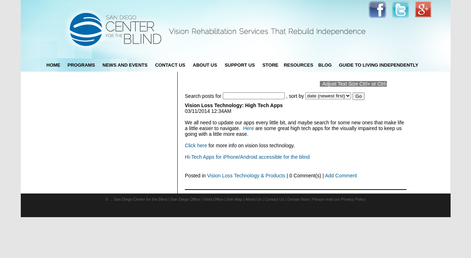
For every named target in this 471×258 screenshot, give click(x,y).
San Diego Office (185, 199)
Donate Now (298, 199)
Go (358, 96)
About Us (253, 199)
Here (248, 128)
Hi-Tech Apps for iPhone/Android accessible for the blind (247, 157)
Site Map (234, 199)
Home (54, 65)
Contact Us (274, 199)
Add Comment (341, 175)
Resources (298, 65)
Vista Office (213, 199)
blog (325, 65)
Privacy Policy (353, 199)
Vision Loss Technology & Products (246, 175)
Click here (196, 145)
